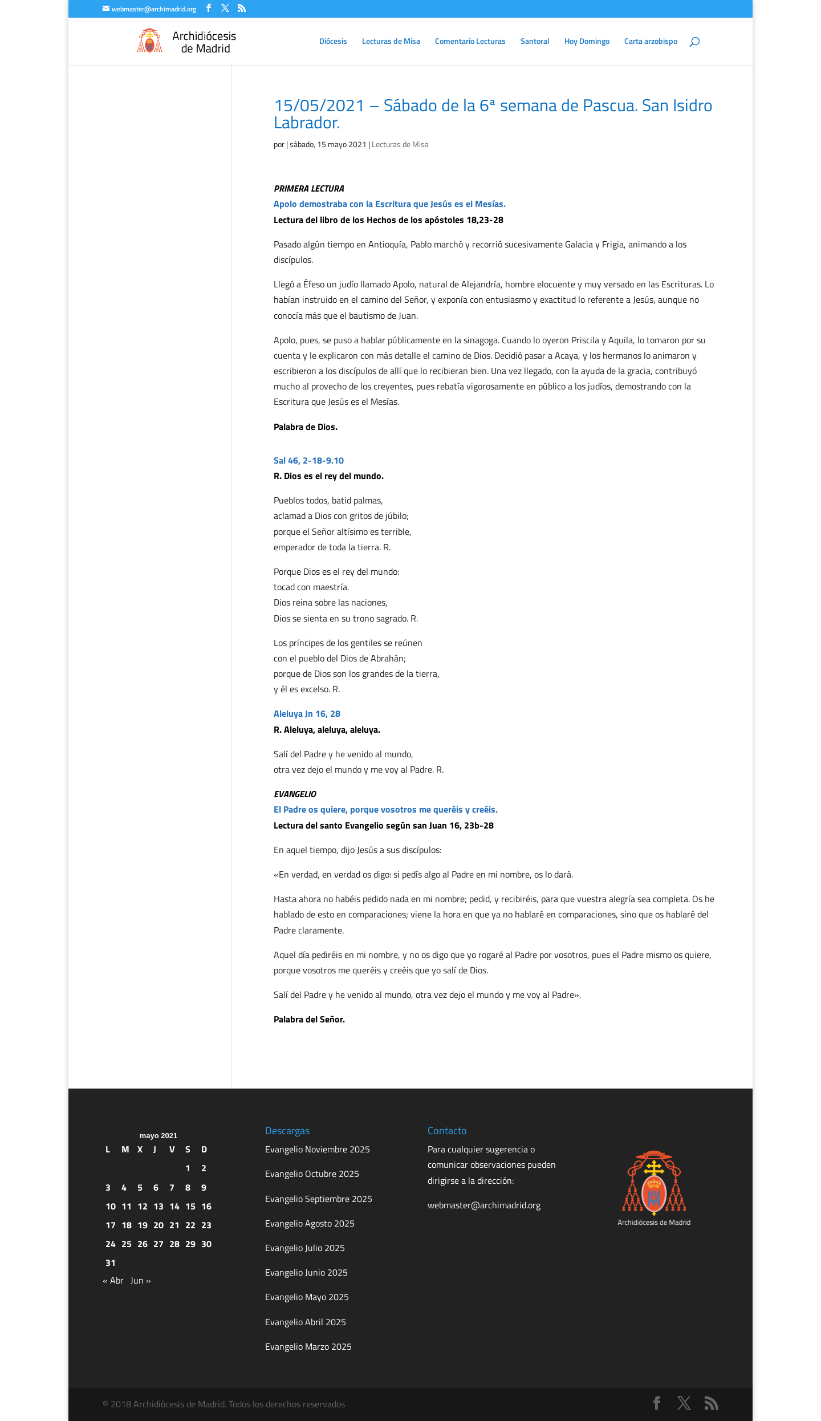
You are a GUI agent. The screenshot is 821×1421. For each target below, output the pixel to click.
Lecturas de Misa (391, 42)
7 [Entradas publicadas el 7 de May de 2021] (171, 1187)
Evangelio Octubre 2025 (312, 1173)
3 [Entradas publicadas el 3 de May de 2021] (108, 1187)
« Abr (113, 1280)
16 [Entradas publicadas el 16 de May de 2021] (206, 1206)
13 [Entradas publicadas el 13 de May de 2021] (158, 1206)
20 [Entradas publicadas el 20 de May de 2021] (158, 1225)
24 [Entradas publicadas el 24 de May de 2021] (110, 1244)
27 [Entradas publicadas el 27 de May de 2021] (158, 1244)
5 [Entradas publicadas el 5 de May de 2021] (140, 1187)
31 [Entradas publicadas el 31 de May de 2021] (110, 1262)
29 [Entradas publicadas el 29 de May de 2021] (190, 1244)
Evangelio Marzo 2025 (308, 1346)
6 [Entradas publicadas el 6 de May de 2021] (155, 1187)
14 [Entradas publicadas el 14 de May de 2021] (174, 1206)
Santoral (535, 42)
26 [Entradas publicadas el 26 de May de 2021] (142, 1244)
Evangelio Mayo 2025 (307, 1297)
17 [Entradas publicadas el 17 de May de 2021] (110, 1225)
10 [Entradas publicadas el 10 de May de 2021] (110, 1206)
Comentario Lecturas (470, 42)
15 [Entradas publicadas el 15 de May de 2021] (190, 1206)
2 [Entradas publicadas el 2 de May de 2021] (203, 1168)
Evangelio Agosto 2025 (310, 1223)
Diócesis (333, 42)
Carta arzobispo (650, 42)
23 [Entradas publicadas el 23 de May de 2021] (206, 1225)
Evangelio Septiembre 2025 (318, 1198)
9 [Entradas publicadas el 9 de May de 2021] (203, 1187)
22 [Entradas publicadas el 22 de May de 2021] (190, 1225)
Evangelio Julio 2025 (305, 1247)
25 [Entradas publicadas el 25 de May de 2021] (126, 1244)
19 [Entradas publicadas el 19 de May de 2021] (142, 1225)
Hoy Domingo (586, 42)
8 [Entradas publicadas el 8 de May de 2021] (187, 1187)
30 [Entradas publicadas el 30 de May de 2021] (206, 1244)
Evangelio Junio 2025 (306, 1272)
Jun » (141, 1280)
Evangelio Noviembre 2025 (317, 1149)
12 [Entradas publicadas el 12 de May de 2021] (142, 1206)
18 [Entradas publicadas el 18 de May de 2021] (126, 1225)
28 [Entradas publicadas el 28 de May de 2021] (174, 1244)
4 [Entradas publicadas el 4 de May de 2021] (124, 1187)
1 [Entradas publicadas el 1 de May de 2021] (187, 1168)
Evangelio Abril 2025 (305, 1322)
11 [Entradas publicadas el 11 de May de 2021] (126, 1206)
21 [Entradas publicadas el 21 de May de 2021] (174, 1225)
